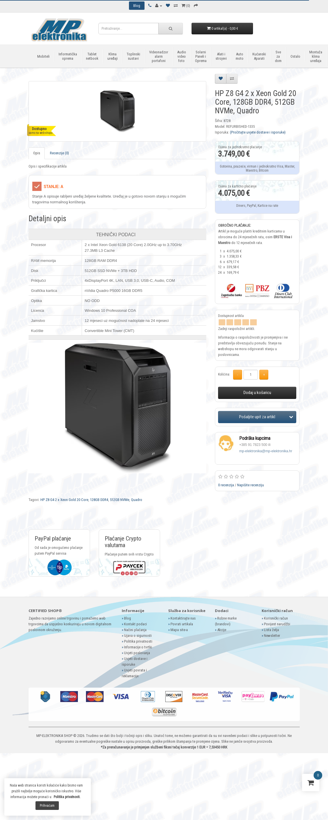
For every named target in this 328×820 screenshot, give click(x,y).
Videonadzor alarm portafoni (158, 56)
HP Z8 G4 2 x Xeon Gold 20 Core (64, 500)
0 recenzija (226, 485)
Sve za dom (278, 56)
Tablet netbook (92, 56)
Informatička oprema (68, 56)
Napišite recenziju (250, 485)
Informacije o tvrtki (138, 647)
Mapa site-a (179, 630)
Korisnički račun (276, 618)
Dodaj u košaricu (257, 392)
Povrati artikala (181, 624)
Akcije (221, 630)
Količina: (224, 374)
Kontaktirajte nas (183, 618)
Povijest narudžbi (277, 624)
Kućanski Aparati (259, 56)
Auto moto (239, 56)
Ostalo (295, 56)
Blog (127, 618)
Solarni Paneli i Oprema (201, 56)
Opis (36, 153)
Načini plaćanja (135, 630)
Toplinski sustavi (133, 56)
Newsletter (272, 635)
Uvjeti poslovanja (137, 653)
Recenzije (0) (59, 153)
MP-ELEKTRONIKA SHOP (54, 735)
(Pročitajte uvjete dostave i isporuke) (258, 132)
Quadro (136, 500)
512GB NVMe (119, 500)
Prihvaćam (47, 806)
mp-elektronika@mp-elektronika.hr (265, 451)
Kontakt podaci (135, 624)
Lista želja (271, 630)
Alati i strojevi (221, 56)
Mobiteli (43, 56)
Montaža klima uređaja (315, 56)
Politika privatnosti (138, 641)
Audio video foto (181, 56)
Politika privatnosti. (67, 797)
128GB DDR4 (99, 500)
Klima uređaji (112, 56)
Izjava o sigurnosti (138, 635)
